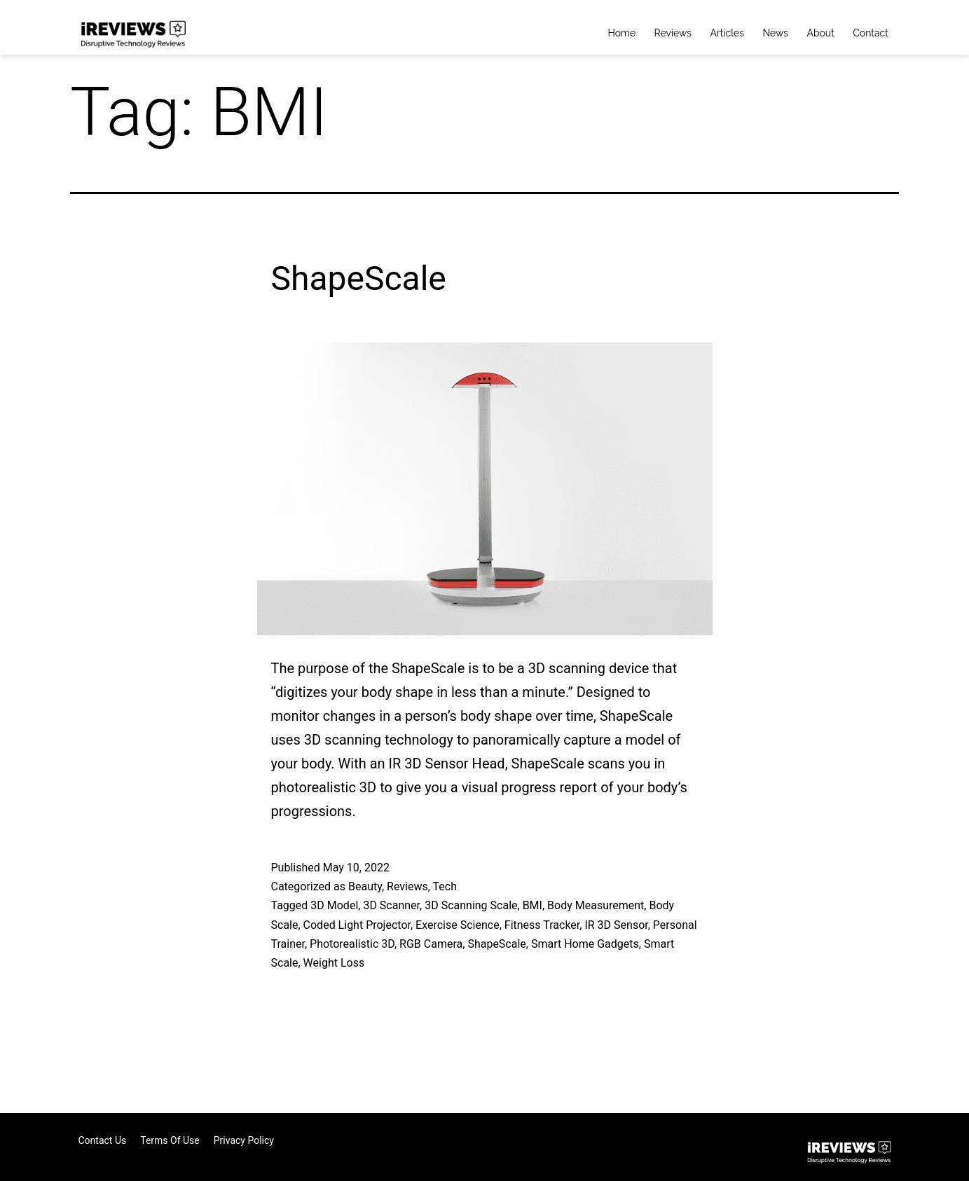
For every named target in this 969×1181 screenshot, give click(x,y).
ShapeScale (358, 278)
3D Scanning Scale (471, 905)
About (820, 33)
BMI (532, 905)
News (775, 33)
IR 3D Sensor (615, 925)
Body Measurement (595, 905)
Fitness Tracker (542, 925)
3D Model (334, 905)
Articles (727, 33)
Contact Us (102, 1140)
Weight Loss (334, 962)
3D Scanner (391, 905)
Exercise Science (457, 925)
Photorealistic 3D (352, 944)
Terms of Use (170, 1140)
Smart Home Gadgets (585, 944)
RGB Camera (430, 944)
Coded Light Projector (357, 925)
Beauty (365, 886)
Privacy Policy (244, 1140)
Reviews (673, 33)
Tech (445, 886)
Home (622, 33)
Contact (870, 33)
